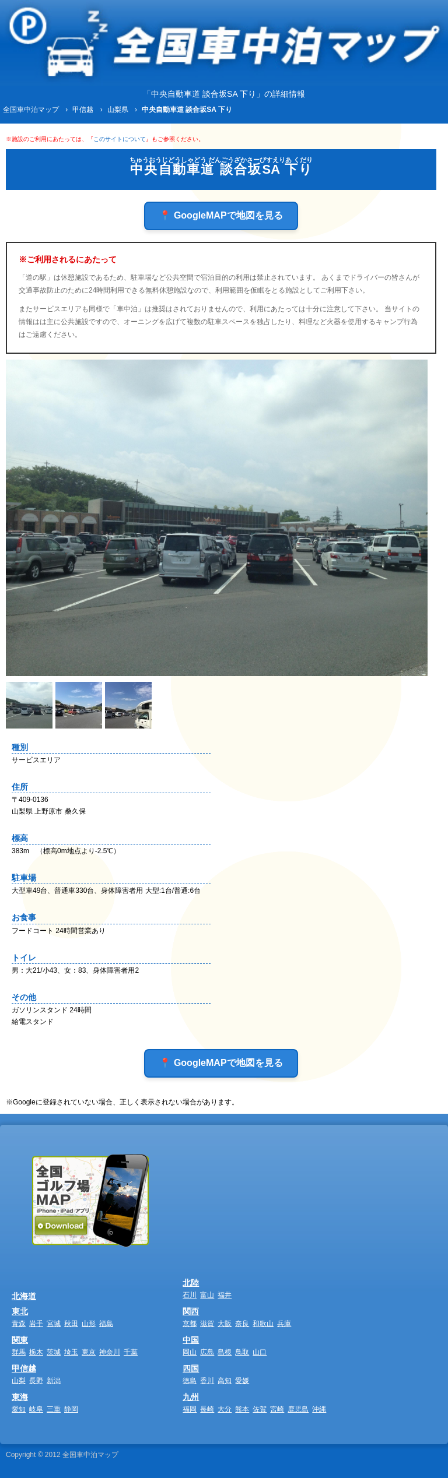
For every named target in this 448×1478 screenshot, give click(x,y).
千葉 (131, 1352)
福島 (106, 1323)
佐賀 (260, 1409)
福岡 (190, 1409)
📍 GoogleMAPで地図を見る (220, 215)
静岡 (71, 1409)
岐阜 (36, 1409)
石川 (190, 1295)
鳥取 (242, 1352)
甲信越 (24, 1368)
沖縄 (319, 1409)
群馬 (19, 1352)
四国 (191, 1368)
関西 (191, 1311)
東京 (89, 1352)
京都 (190, 1323)
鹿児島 (298, 1409)
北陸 (191, 1282)
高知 (225, 1381)
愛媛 (242, 1381)
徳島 (190, 1381)
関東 (20, 1340)
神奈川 (109, 1352)
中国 (191, 1340)
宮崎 (277, 1409)
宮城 (54, 1323)
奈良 (242, 1323)
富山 (207, 1295)
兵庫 (284, 1323)
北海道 (24, 1296)
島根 (225, 1352)
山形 (89, 1323)
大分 (225, 1409)
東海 (20, 1397)
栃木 (36, 1352)
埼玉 (71, 1352)
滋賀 (207, 1323)
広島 (207, 1352)
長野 (36, 1381)
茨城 (54, 1352)
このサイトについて (119, 139)
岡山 (190, 1352)
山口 (260, 1352)
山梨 (19, 1381)
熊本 (242, 1409)
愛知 (19, 1409)
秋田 (71, 1323)
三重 (54, 1409)
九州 (191, 1397)
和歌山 (263, 1323)
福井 (225, 1295)
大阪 (225, 1323)
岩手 (36, 1323)
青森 (19, 1323)
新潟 (54, 1381)
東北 (20, 1311)
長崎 (207, 1409)
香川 (207, 1381)
